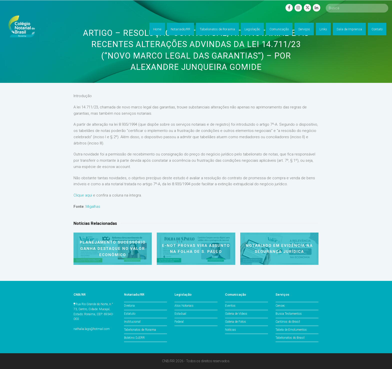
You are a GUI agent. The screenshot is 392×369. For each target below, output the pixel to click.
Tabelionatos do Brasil (290, 337)
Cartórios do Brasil (288, 321)
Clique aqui (83, 195)
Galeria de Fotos (235, 321)
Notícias (230, 329)
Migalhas (93, 206)
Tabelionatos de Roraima (140, 329)
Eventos (230, 305)
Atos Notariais (184, 305)
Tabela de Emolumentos (291, 329)
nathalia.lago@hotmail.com (92, 329)
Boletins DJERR (134, 337)
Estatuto (129, 313)
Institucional (132, 321)
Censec (280, 305)
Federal (179, 321)
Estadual (180, 313)
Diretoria (129, 305)
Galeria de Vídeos (236, 313)
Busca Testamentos (289, 313)
